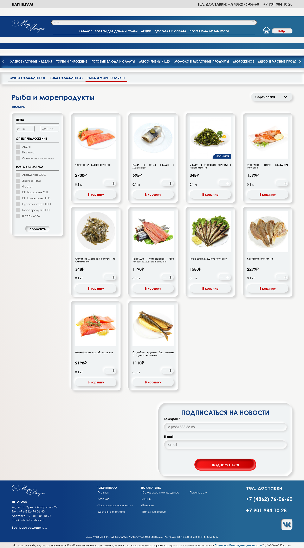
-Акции (146, 499)
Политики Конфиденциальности (238, 545)
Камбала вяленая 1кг (260, 258)
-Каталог (103, 499)
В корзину (96, 194)
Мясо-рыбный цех (154, 61)
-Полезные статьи (153, 511)
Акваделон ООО (34, 174)
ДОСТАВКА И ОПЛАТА (170, 31)
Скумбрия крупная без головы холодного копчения (153, 354)
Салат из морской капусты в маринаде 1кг (210, 166)
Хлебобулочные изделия (31, 61)
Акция (26, 146)
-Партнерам (198, 492)
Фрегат (27, 186)
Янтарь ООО (31, 215)
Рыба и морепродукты (106, 78)
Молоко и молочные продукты (201, 61)
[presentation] (300, 62)
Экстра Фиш (31, 180)
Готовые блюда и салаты (113, 61)
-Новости (147, 505)
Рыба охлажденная (66, 78)
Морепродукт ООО (36, 210)
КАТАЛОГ (85, 31)
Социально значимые (38, 158)
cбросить (38, 229)
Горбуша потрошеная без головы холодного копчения (153, 260)
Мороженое (243, 61)
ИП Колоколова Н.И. (36, 198)
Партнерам (22, 4)
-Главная (103, 492)
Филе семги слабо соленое (93, 164)
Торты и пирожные (71, 61)
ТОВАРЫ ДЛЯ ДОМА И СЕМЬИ (116, 31)
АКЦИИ (146, 31)
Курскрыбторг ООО (36, 204)
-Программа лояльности (115, 505)
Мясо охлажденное (28, 78)
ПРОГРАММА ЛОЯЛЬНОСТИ (209, 31)
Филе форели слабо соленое (94, 352)
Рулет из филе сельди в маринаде (153, 166)
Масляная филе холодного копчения (267, 166)
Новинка (28, 152)
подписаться (225, 464)
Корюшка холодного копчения (208, 258)
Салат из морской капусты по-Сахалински (95, 260)
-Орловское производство (160, 492)
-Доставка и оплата (111, 511)
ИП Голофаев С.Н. (35, 192)
